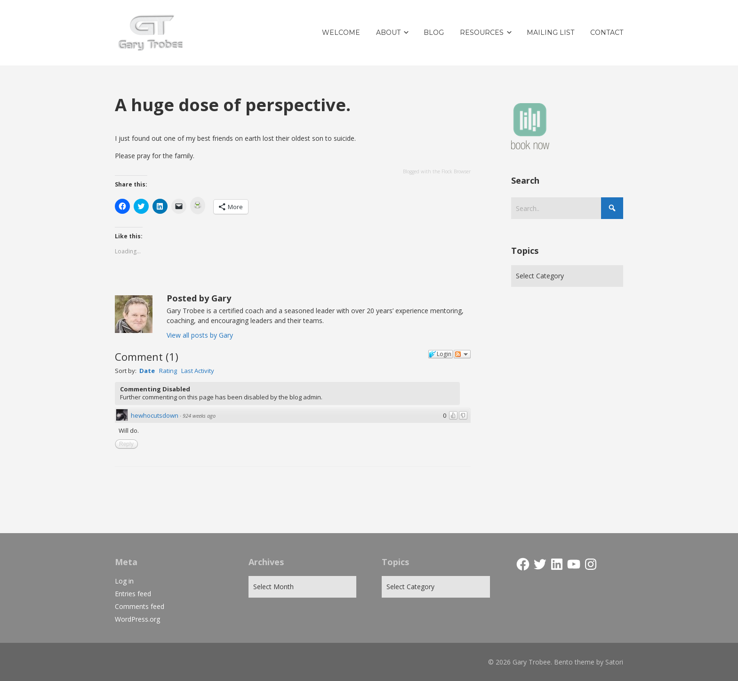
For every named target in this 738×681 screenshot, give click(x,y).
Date (147, 370)
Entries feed (133, 593)
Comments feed (139, 606)
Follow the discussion (462, 354)
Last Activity (197, 370)
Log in (124, 580)
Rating (168, 370)
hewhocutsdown (154, 415)
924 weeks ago (199, 415)
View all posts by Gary (200, 335)
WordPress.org (137, 619)
